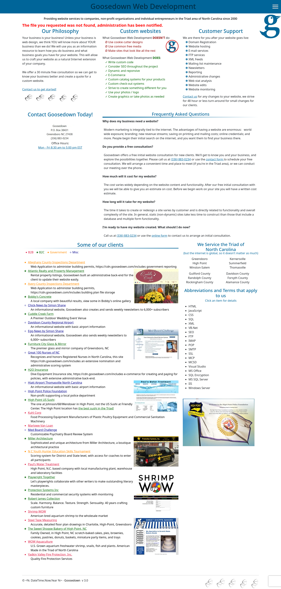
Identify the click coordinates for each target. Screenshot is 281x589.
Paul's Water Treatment (43, 464)
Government (59, 252)
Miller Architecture (40, 438)
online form (159, 236)
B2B (31, 252)
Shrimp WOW (37, 511)
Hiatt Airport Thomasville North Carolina (55, 383)
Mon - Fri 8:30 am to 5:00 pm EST (60, 147)
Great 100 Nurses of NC (43, 352)
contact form (215, 159)
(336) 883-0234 (181, 159)
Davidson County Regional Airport (50, 322)
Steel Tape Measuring (42, 520)
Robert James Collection (44, 499)
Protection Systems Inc (43, 490)
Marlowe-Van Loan (40, 426)
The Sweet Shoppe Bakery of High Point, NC (57, 529)
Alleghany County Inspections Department (56, 262)
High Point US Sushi (41, 400)
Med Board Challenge (42, 430)
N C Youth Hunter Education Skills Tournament (59, 451)
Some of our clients (100, 245)
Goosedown (143, 6)
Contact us (190, 96)
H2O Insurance (38, 370)
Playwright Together (41, 477)
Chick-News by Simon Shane (47, 305)
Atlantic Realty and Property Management (56, 271)
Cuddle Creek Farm (41, 314)
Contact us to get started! (39, 89)
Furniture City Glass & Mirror (47, 344)
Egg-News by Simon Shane (46, 331)
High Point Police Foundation (47, 391)
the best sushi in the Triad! (96, 408)
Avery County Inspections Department (53, 284)
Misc (75, 252)
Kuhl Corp (34, 413)
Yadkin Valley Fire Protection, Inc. (50, 554)
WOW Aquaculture (40, 542)
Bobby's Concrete (39, 297)
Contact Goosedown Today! (60, 115)
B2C (42, 252)
